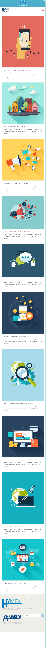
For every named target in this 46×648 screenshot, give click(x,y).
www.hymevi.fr (30, 608)
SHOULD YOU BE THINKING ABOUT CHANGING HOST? (17, 232)
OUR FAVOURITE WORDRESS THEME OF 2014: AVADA (17, 337)
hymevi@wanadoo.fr (23, 5)
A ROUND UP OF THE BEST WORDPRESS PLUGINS (16, 184)
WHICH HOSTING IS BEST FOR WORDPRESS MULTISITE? (18, 71)
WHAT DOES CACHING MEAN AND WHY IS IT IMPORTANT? (18, 404)
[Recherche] (42, 615)
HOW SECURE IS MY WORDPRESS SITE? (14, 527)
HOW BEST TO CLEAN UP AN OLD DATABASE (15, 127)
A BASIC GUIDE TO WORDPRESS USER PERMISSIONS (17, 460)
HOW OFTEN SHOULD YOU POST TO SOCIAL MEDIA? (17, 280)
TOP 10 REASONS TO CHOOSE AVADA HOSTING (15, 584)
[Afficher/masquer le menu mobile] (43, 10)
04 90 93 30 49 (33, 604)
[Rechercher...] (32, 615)
